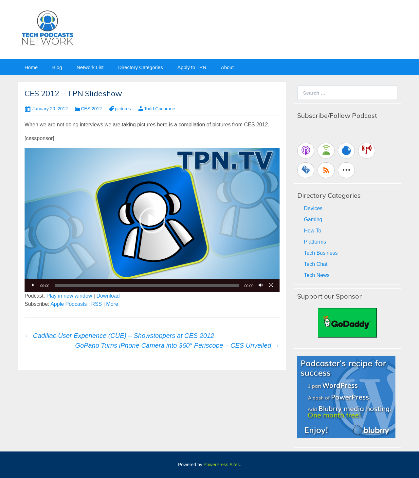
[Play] (33, 285)
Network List (90, 67)
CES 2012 (91, 108)
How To (312, 230)
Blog (57, 67)
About (227, 67)
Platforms (315, 242)
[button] (152, 220)
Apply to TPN (191, 67)
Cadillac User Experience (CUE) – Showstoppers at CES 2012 (119, 335)
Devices (313, 208)
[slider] (147, 285)
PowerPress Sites (222, 464)
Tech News (316, 275)
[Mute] (260, 285)
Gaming (313, 219)
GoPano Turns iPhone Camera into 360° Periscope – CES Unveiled (177, 345)
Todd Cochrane (159, 108)
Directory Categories (140, 67)
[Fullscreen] (271, 285)
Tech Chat (315, 264)
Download (107, 296)
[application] (152, 220)
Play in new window (69, 296)
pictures (123, 108)
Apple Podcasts (68, 304)
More (112, 304)
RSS (96, 304)
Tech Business (320, 253)
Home (31, 67)
